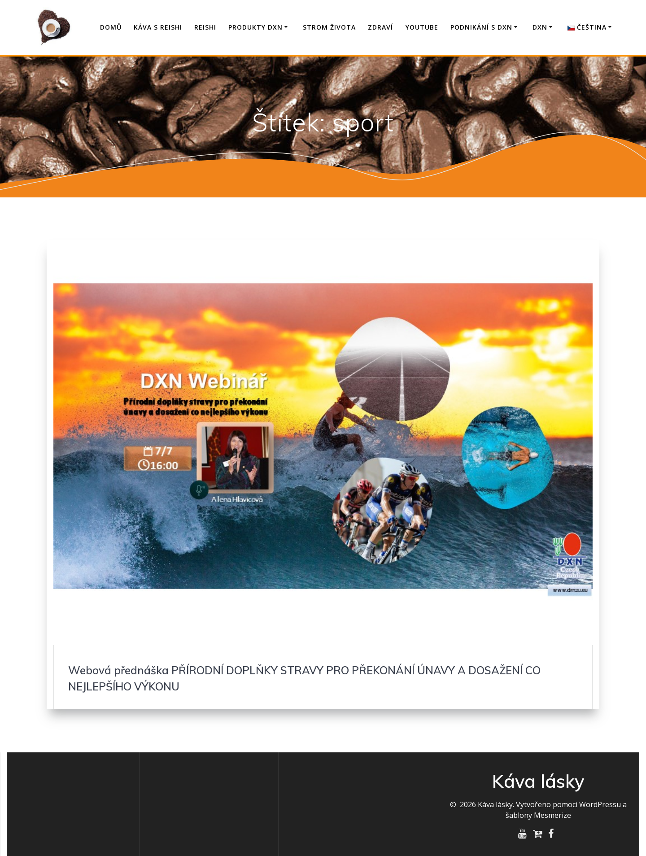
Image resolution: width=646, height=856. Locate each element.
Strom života (329, 27)
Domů (111, 27)
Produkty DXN (255, 27)
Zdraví (380, 27)
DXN (540, 27)
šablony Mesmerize (538, 815)
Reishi (205, 27)
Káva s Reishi (158, 27)
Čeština (587, 27)
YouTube (422, 27)
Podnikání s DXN (481, 27)
